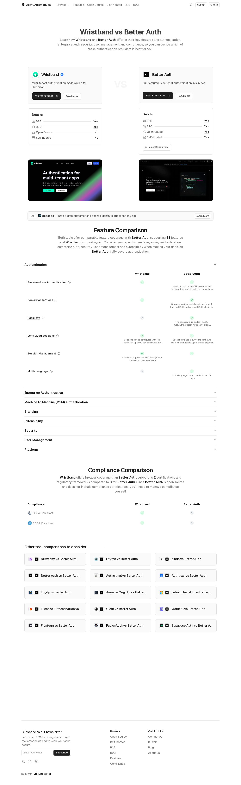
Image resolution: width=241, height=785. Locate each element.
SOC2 (40, 529)
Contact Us (155, 736)
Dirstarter (42, 774)
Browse (63, 5)
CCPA (40, 518)
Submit (152, 742)
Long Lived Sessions (41, 340)
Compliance (117, 763)
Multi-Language (38, 376)
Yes (96, 122)
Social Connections (40, 302)
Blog (151, 747)
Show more (192, 293)
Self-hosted (114, 5)
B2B (127, 5)
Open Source (95, 5)
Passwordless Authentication (47, 283)
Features (78, 5)
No (96, 133)
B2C (136, 5)
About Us (154, 753)
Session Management (42, 359)
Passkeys (34, 321)
